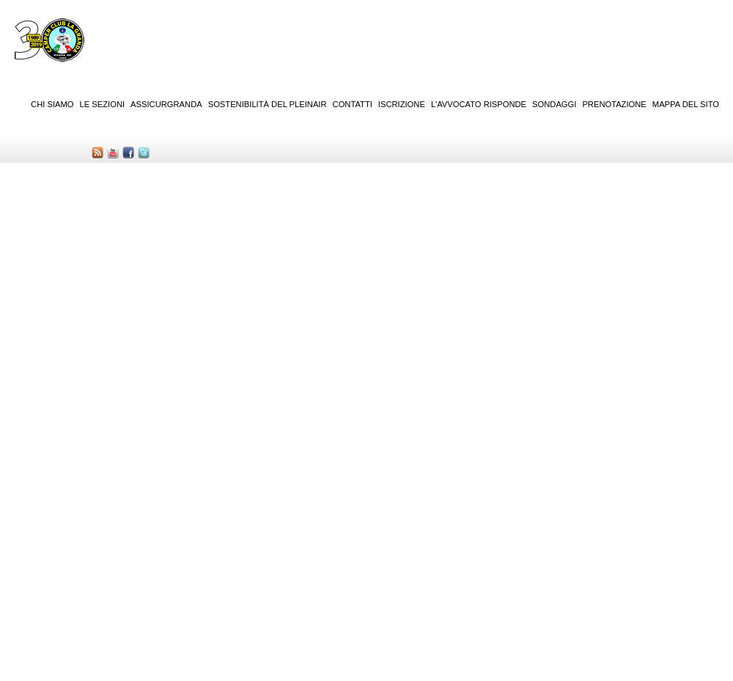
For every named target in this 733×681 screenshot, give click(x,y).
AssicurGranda (166, 104)
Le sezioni (102, 104)
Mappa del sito (685, 104)
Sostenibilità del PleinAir (267, 104)
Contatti (352, 104)
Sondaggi (554, 104)
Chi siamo (52, 104)
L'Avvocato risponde (478, 104)
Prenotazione (614, 104)
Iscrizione (401, 104)
